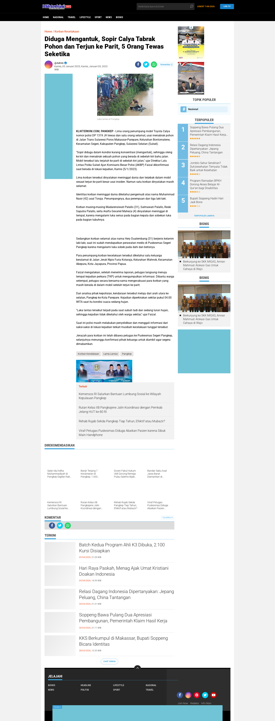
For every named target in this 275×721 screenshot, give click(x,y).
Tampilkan (167, 517)
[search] (165, 6)
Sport (98, 17)
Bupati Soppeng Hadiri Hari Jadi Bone (207, 200)
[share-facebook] (138, 64)
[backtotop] (137, 668)
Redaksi (194, 703)
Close (57, 707)
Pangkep (127, 353)
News (109, 17)
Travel (72, 17)
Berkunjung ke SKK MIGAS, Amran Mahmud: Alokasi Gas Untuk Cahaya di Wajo (204, 265)
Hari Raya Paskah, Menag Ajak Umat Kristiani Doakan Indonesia (124, 571)
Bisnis (119, 17)
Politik (85, 689)
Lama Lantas (110, 353)
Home (46, 17)
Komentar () (166, 64)
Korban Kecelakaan (67, 31)
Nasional (58, 17)
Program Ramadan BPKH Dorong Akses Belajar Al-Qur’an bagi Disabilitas (206, 184)
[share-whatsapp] (154, 64)
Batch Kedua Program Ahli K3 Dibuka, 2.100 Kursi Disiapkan (122, 547)
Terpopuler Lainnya (204, 215)
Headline (86, 685)
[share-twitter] (146, 64)
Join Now (183, 703)
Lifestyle (85, 17)
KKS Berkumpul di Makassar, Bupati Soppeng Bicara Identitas (123, 641)
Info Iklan (206, 703)
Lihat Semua (109, 661)
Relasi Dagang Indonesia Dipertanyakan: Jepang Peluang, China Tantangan (126, 594)
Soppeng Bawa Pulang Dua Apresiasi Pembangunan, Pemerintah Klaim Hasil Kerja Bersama (123, 620)
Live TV (226, 6)
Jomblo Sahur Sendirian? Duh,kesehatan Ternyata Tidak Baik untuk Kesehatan (209, 166)
